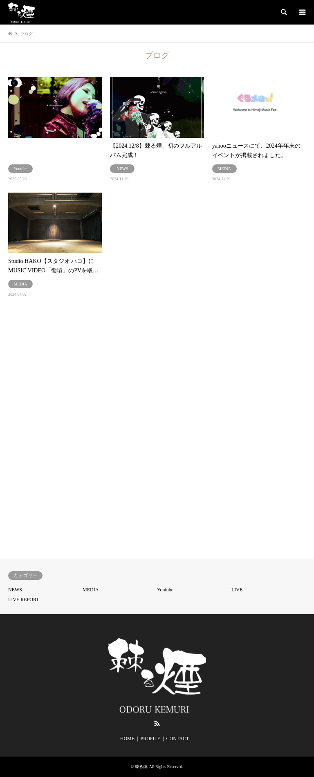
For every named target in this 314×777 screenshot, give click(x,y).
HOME (127, 738)
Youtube (165, 590)
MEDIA (91, 590)
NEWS (15, 590)
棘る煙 (141, 766)
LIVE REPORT (23, 599)
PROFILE (150, 738)
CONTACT (177, 738)
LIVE (236, 590)
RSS (157, 723)
